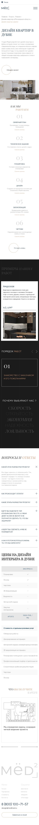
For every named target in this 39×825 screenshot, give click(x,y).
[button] (14, 93)
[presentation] (7, 90)
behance (24, 791)
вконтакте (24, 789)
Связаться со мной (19, 815)
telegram (24, 794)
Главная (4, 17)
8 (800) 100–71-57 (15, 804)
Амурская (8, 286)
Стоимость (5, 794)
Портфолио (5, 791)
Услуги (11, 17)
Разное (18, 17)
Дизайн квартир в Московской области (16, 19)
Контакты (5, 797)
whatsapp (24, 797)
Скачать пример (19, 129)
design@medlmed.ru (9, 808)
